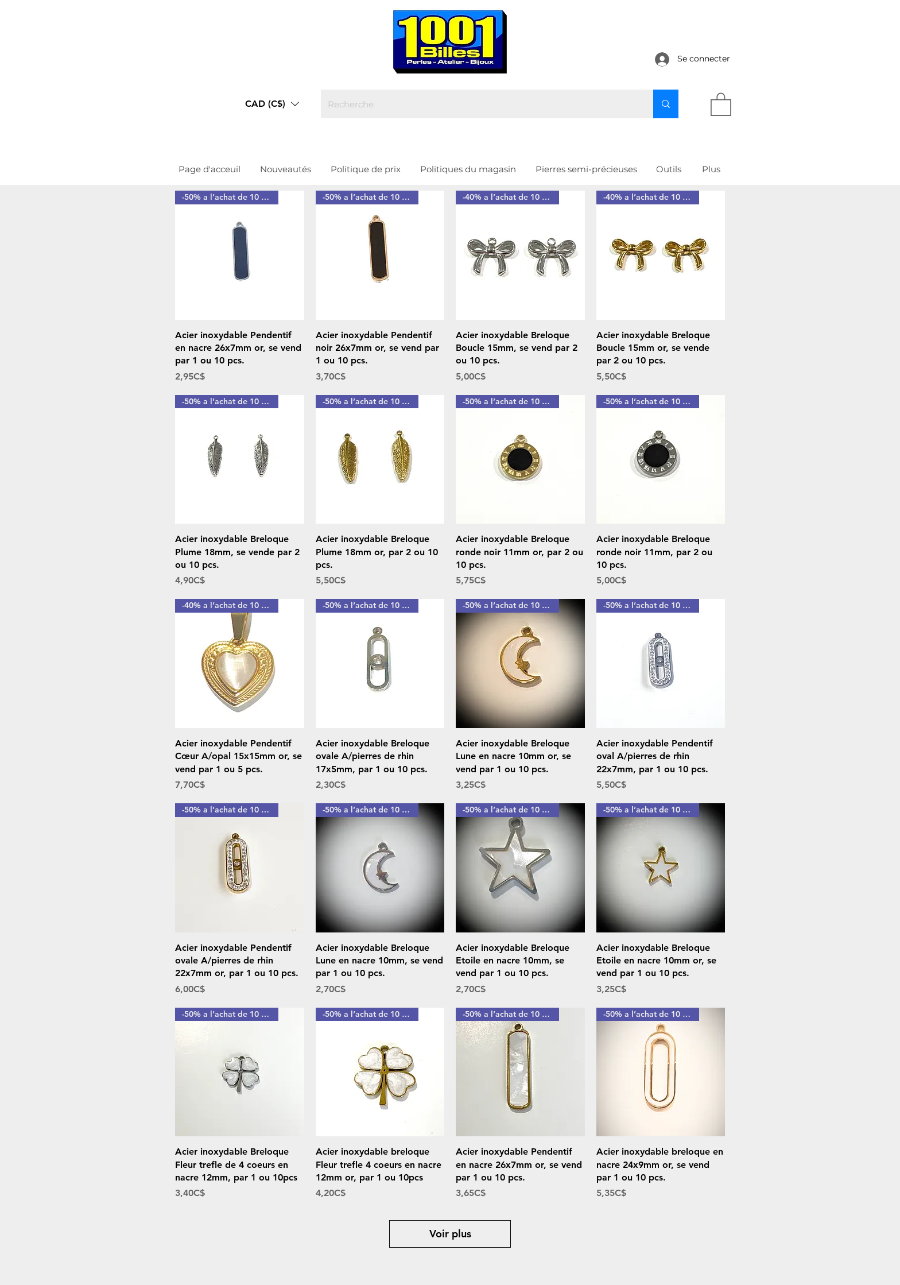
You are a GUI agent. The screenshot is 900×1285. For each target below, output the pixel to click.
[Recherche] (478, 104)
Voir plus (450, 1233)
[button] (272, 104)
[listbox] (272, 104)
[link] (721, 103)
